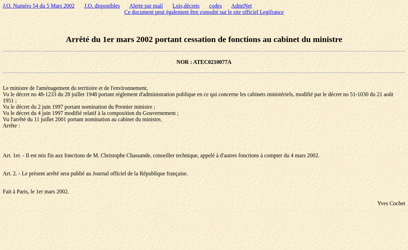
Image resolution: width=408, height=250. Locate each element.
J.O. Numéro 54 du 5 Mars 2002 (39, 6)
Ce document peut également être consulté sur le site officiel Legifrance (204, 12)
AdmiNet (241, 6)
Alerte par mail (146, 6)
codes (215, 6)
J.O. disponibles (102, 6)
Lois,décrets (186, 6)
